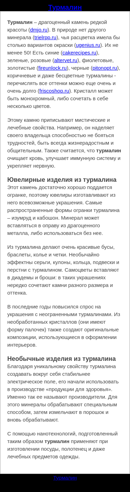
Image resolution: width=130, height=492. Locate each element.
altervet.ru (65, 60)
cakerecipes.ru (79, 53)
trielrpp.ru (45, 37)
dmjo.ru (38, 30)
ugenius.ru (88, 45)
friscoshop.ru (54, 91)
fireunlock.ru (52, 68)
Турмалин (65, 7)
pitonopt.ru (105, 68)
